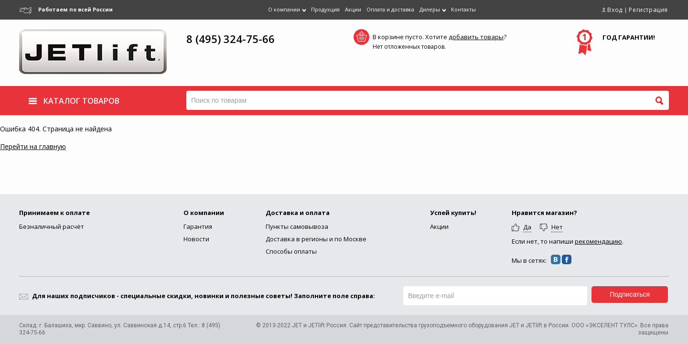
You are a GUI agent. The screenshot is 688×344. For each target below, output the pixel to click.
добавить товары (476, 36)
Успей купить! (453, 212)
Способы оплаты (291, 251)
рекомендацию (598, 241)
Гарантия (197, 226)
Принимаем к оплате (54, 212)
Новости (196, 239)
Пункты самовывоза (297, 226)
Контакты (463, 9)
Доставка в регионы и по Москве (316, 239)
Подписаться (630, 294)
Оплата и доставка (390, 9)
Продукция (325, 9)
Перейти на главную (33, 146)
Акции (353, 9)
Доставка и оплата (298, 212)
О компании (203, 212)
